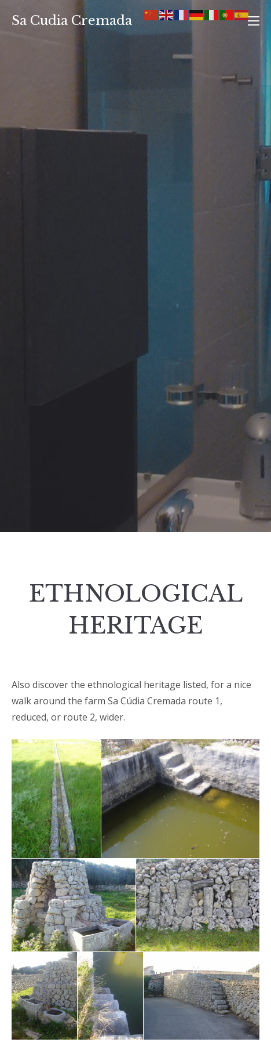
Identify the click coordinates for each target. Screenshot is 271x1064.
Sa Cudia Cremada (72, 20)
